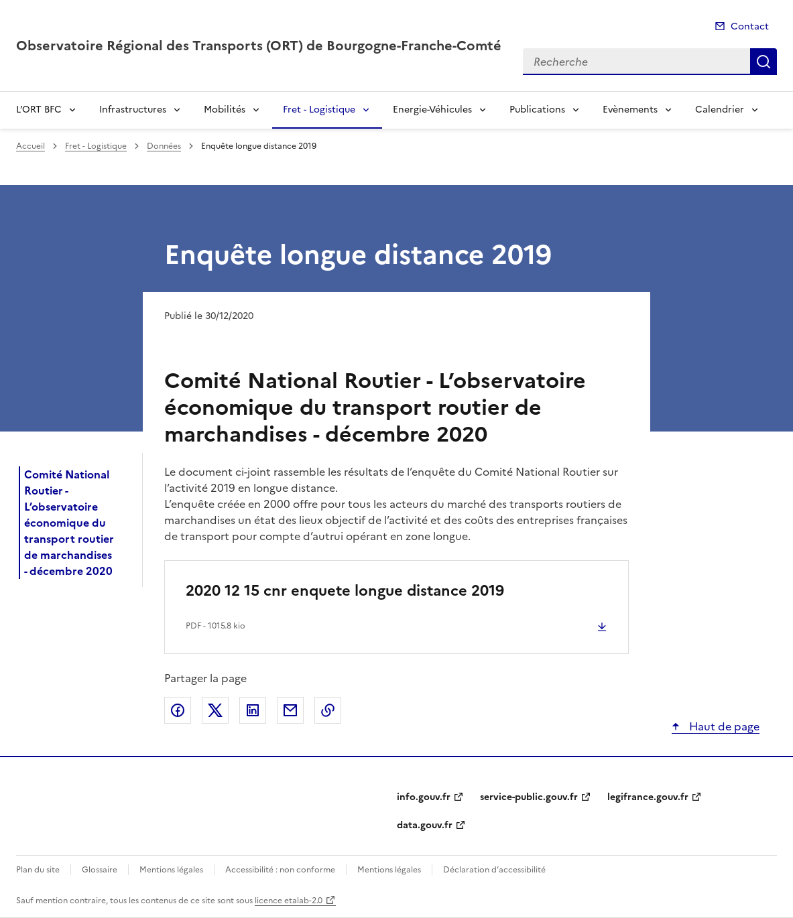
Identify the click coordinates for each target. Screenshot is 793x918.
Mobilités (224, 110)
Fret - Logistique (319, 110)
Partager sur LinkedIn (252, 710)
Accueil (30, 146)
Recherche (763, 61)
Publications (537, 110)
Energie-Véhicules (432, 110)
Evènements (630, 110)
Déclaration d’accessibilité (494, 870)
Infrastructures (132, 110)
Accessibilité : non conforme (280, 870)
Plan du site (38, 870)
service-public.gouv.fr (529, 797)
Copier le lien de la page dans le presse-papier (327, 710)
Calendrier (719, 110)
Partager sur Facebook (177, 710)
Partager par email (290, 710)
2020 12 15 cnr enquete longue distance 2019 (345, 591)
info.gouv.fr (423, 797)
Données (164, 146)
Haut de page (722, 726)
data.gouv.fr (424, 825)
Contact (750, 26)
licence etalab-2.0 (288, 901)
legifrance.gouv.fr (647, 797)
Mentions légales (171, 870)
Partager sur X (215, 710)
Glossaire (99, 870)
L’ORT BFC (39, 110)
